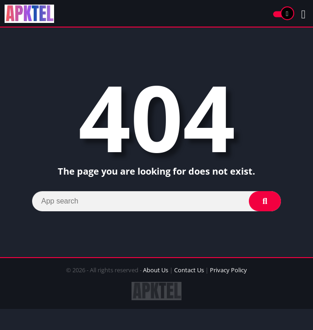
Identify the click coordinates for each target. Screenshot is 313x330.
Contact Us (189, 270)
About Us (155, 270)
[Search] (156, 201)
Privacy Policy (228, 270)
